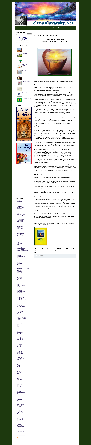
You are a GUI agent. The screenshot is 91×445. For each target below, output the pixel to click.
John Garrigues (19, 309)
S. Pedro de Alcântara (20, 390)
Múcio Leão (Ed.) (20, 353)
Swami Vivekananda (20, 404)
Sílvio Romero (19, 398)
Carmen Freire (19, 241)
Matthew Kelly (19, 346)
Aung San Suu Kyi (20, 222)
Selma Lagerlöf (19, 393)
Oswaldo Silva (19, 371)
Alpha (18, 213)
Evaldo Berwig (19, 272)
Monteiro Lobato (19, 351)
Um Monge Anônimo (20, 420)
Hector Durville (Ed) (20, 283)
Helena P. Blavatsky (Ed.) (21, 285)
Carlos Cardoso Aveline (21, 235)
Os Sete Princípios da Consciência (25, 65)
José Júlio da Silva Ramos (21, 317)
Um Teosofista (19, 423)
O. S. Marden (19, 364)
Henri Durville (19, 286)
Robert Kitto (19, 386)
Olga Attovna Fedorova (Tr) (21, 367)
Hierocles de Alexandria (21, 291)
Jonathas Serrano (20, 310)
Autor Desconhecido (20, 225)
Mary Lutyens (19, 344)
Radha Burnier (19, 379)
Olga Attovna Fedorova (20, 366)
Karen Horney (19, 323)
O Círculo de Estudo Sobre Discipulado (34, 28)
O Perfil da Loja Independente (23, 27)
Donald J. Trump (19, 262)
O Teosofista (19, 363)
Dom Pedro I (19, 261)
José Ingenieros (19, 316)
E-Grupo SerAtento (60, 27)
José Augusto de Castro (21, 313)
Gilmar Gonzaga (19, 279)
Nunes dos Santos (20, 360)
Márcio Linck (19, 337)
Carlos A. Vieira (19, 234)
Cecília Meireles (19, 243)
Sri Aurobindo (19, 400)
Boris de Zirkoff (19, 227)
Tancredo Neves (19, 406)
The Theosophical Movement (21, 411)
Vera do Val (19, 424)
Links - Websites (32, 27)
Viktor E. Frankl (19, 425)
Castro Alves (19, 242)
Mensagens (19, 436)
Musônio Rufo (19, 357)
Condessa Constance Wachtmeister (22, 250)
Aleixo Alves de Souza (20, 207)
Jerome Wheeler (19, 298)
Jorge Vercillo (19, 312)
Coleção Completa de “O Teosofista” (41, 27)
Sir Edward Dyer (19, 399)
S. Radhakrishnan (20, 391)
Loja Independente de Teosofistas (22, 327)
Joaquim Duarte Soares (21, 305)
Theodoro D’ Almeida (20, 412)
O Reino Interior (24, 53)
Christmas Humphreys (20, 249)
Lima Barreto (19, 325)
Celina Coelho (19, 244)
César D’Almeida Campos (21, 248)
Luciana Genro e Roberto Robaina (22, 330)
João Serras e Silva (20, 304)
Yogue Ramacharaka (20, 431)
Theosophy (19, 413)
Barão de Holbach (20, 226)
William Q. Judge (20, 430)
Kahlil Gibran (19, 320)
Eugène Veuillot (19, 271)
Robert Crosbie (19, 385)
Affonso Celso (19, 201)
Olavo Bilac (19, 365)
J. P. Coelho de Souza (20, 296)
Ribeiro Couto (19, 383)
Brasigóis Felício (19, 229)
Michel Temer (19, 350)
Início (16, 27)
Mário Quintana (19, 340)
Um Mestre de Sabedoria (21, 418)
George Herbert (19, 277)
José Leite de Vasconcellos (21, 318)
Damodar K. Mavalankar (21, 256)
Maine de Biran (19, 333)
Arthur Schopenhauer (20, 219)
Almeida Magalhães (20, 212)
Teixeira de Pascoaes (20, 407)
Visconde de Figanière (20, 426)
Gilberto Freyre (19, 278)
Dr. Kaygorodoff (19, 263)
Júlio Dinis (19, 319)
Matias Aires (19, 345)
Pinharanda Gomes (20, 376)
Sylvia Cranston (19, 405)
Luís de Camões (19, 331)
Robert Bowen (19, 384)
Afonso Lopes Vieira (20, 202)
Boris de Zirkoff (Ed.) (20, 228)
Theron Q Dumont (20, 414)
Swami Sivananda (20, 403)
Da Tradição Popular (20, 254)
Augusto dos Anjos (20, 221)
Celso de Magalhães (20, 247)
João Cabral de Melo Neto (21, 303)
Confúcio (18, 251)
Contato (65, 27)
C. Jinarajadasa (19, 232)
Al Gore (18, 205)
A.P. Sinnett (19, 200)
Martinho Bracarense (20, 343)
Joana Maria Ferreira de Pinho (22, 299)
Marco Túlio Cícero (20, 338)
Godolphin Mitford (20, 280)
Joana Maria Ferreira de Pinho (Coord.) (23, 300)
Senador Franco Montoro (21, 394)
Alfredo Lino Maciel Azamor (21, 209)
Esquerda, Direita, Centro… (26, 98)
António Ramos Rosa (20, 215)
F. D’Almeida (19, 273)
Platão (18, 378)
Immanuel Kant (19, 293)
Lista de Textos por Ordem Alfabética (21, 28)
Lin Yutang (19, 326)
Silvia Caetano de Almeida (21, 397)
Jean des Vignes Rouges (21, 297)
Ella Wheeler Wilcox (20, 267)
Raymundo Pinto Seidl (20, 380)
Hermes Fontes (19, 290)
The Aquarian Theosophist (21, 410)
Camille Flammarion (20, 233)
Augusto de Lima (20, 220)
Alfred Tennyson (19, 208)
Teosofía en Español (52, 27)
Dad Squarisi (19, 255)
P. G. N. (18, 373)
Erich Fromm (19, 270)
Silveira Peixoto (19, 396)
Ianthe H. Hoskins (20, 292)
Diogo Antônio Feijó (20, 258)
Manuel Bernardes (20, 336)
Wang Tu (18, 427)
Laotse (18, 324)
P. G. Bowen (19, 372)
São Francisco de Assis (21, 392)
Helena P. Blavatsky (20, 284)
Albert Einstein (19, 206)
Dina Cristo (19, 257)
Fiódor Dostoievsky (20, 276)
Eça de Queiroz (19, 264)
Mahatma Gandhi (20, 332)
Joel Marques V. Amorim (21, 307)
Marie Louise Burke (20, 339)
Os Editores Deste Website (21, 370)
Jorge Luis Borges (20, 311)
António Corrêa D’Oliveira (21, 214)
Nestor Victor (19, 359)
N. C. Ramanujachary (20, 358)
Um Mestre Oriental (20, 419)
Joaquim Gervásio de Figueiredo (22, 306)
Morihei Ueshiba (19, 352)
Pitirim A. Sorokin (20, 377)
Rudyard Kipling (19, 387)
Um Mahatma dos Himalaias (21, 417)
